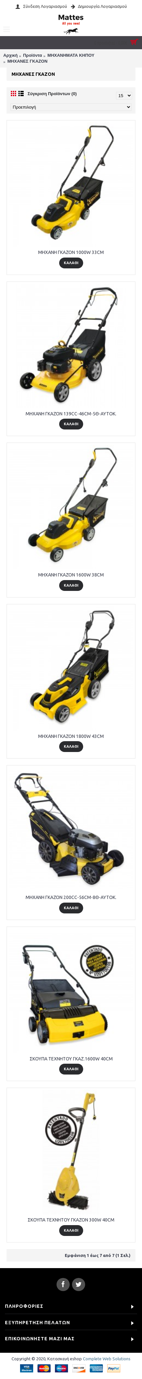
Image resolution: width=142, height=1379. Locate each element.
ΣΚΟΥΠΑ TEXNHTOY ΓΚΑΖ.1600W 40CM (71, 1058)
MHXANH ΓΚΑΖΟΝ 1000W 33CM (71, 252)
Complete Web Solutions (106, 1358)
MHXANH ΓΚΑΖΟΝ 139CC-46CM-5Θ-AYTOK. (71, 413)
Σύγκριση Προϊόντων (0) (52, 93)
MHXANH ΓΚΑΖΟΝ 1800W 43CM (71, 736)
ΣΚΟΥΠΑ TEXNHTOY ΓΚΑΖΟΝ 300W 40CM (71, 1219)
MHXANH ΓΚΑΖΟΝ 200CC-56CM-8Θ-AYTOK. (71, 897)
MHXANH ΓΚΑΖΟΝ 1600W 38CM (71, 574)
